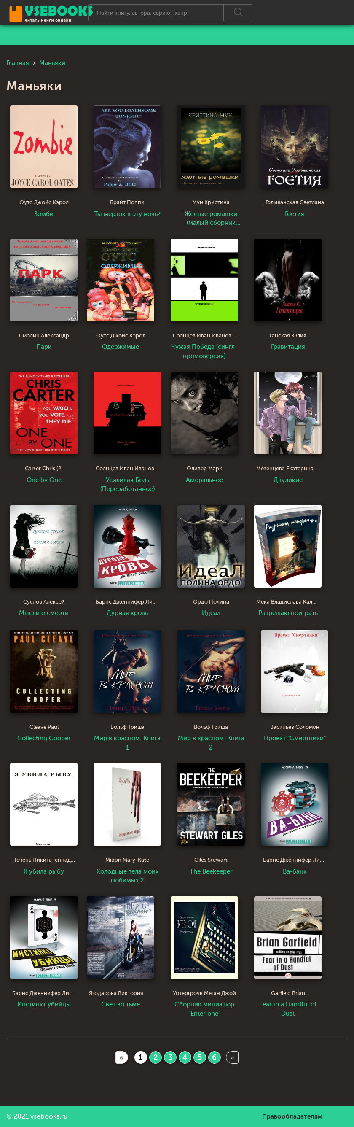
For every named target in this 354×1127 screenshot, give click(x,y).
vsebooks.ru (49, 1116)
